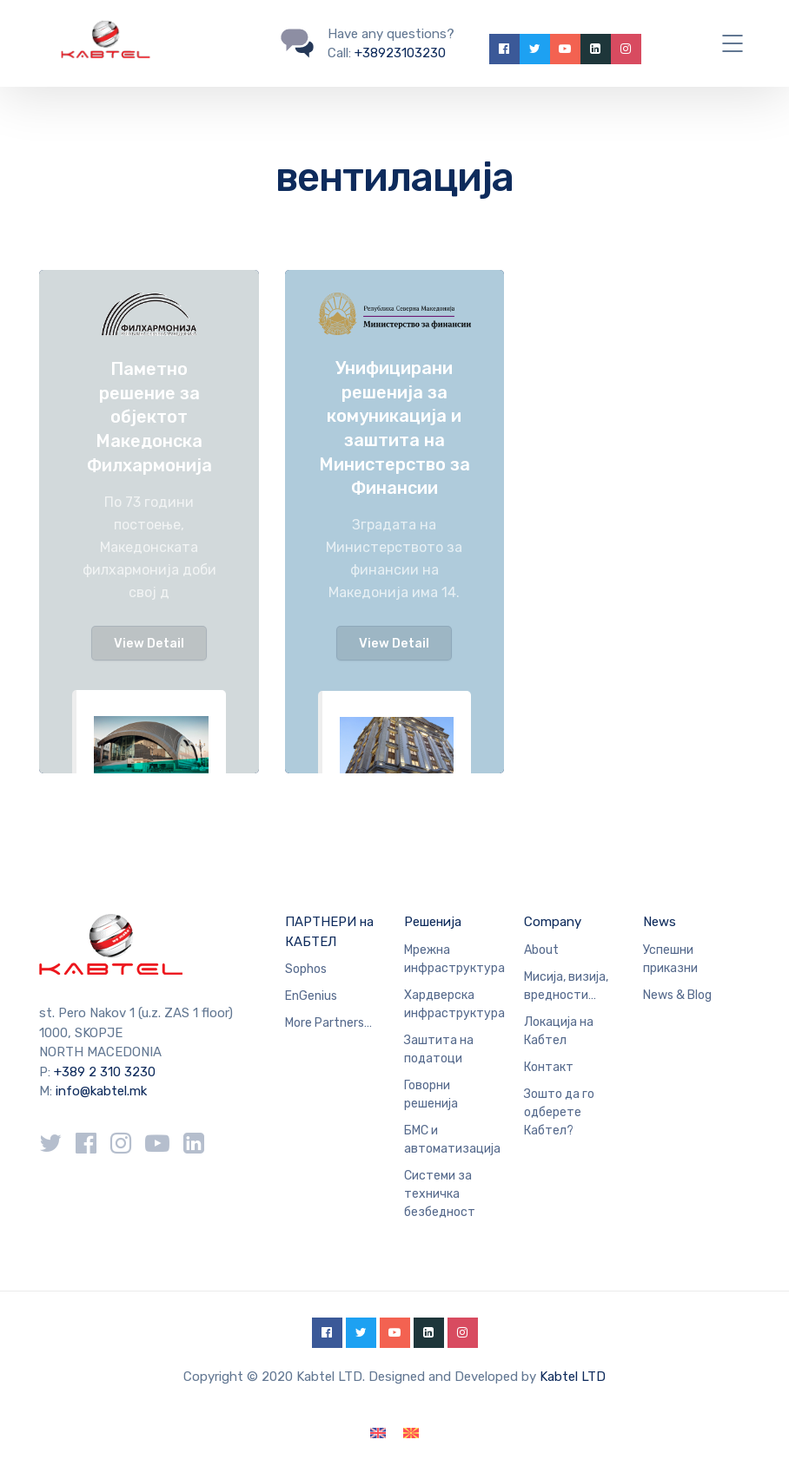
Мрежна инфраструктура (454, 959)
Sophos (306, 969)
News (659, 922)
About (541, 950)
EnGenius (311, 996)
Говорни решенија (431, 1094)
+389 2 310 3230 (103, 1072)
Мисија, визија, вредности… (566, 986)
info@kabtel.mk (101, 1091)
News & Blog (677, 995)
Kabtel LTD (573, 1376)
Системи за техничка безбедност (439, 1193)
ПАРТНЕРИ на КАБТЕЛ (329, 932)
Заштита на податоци (439, 1049)
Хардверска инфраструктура (454, 1004)
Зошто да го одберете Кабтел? (559, 1112)
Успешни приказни (670, 959)
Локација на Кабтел (558, 1031)
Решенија (432, 922)
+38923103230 (400, 53)
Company (552, 922)
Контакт (549, 1067)
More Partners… (328, 1023)
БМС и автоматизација (452, 1139)
